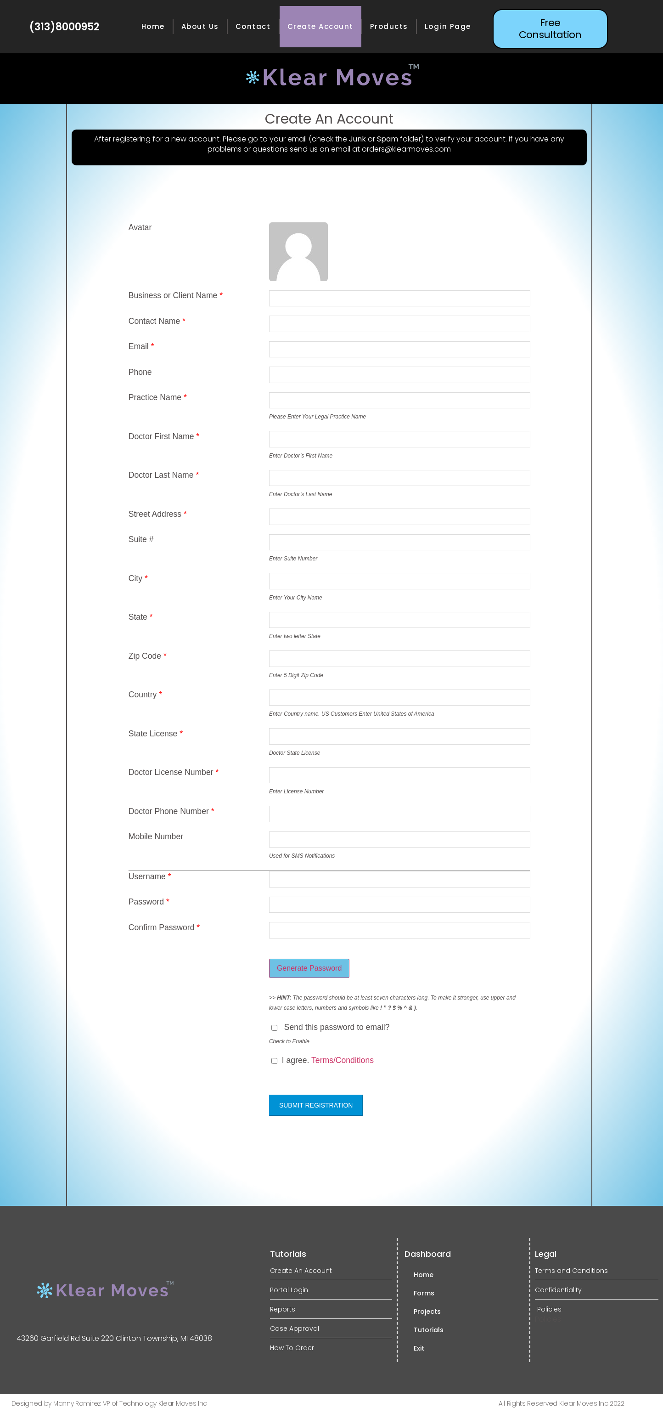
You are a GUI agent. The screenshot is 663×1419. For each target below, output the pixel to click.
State (141, 617)
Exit (419, 1348)
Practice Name (158, 398)
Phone (140, 372)
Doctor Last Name (164, 475)
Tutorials (429, 1329)
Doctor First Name (164, 437)
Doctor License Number (174, 773)
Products (389, 26)
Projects (427, 1311)
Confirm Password (164, 928)
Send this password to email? (337, 1027)
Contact (253, 26)
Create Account (320, 26)
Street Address (158, 514)
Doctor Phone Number (171, 812)
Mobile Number (156, 837)
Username (150, 877)
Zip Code (148, 656)
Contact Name (157, 321)
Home (153, 26)
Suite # (141, 540)
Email (141, 347)
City (138, 579)
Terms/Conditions (342, 1060)
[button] (550, 29)
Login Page (448, 26)
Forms (424, 1293)
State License (156, 734)
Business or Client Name (176, 296)
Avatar (140, 228)
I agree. (322, 1060)
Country (145, 695)
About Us (200, 26)
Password (149, 902)
